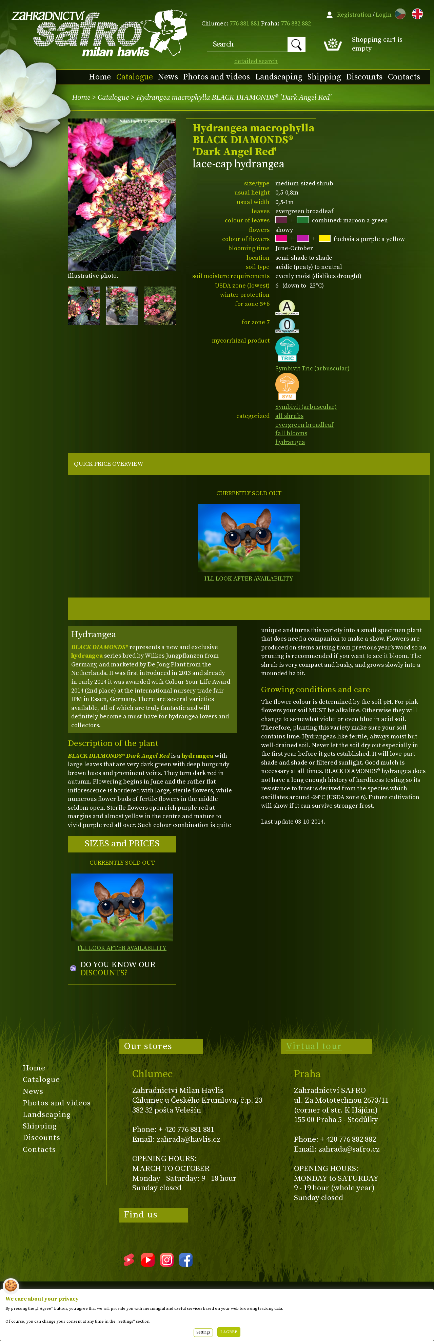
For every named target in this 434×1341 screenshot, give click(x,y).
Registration (354, 15)
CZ (398, 13)
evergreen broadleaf (304, 425)
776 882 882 (296, 23)
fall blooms (291, 433)
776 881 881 (245, 23)
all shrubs (289, 416)
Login (384, 15)
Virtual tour (314, 1046)
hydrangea (290, 442)
